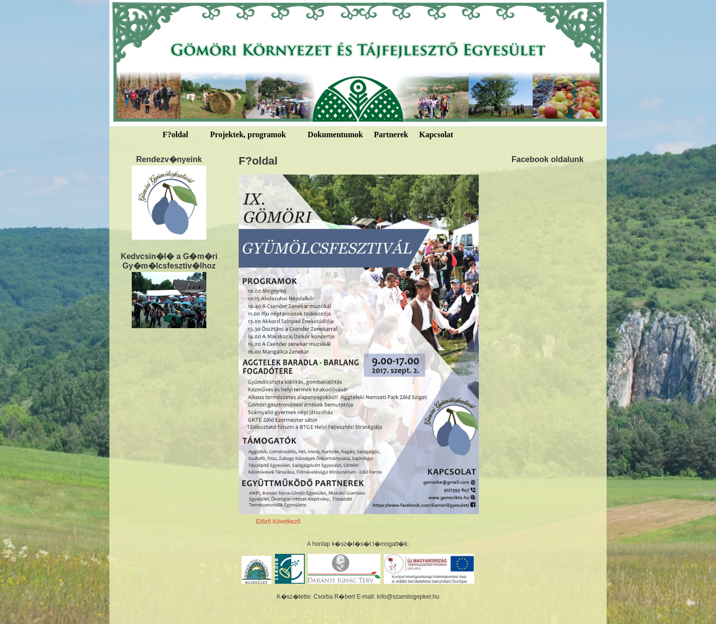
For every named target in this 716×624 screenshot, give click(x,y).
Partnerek (391, 134)
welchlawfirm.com (624, 168)
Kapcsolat (436, 134)
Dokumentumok (335, 134)
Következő (286, 521)
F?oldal (175, 134)
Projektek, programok (248, 134)
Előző (263, 521)
